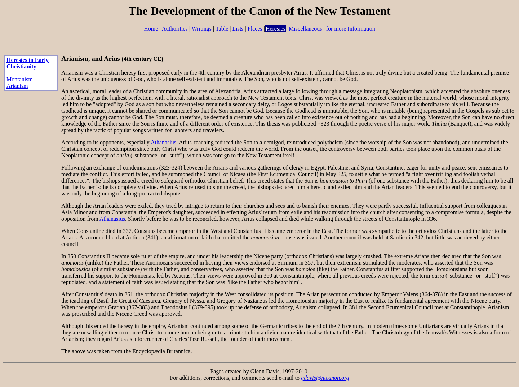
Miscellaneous (305, 29)
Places (255, 29)
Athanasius (163, 142)
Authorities (175, 29)
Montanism (19, 79)
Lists (237, 29)
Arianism (17, 86)
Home (151, 29)
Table (222, 29)
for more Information (350, 29)
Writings (202, 29)
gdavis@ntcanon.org (325, 378)
